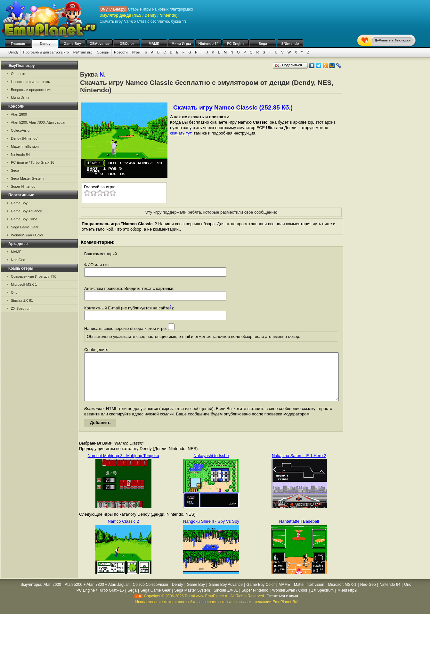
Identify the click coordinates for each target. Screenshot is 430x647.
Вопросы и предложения (31, 90)
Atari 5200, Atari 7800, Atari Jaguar (38, 122)
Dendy (45, 43)
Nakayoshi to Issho (211, 465)
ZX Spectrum (21, 308)
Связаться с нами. (282, 605)
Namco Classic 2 (123, 530)
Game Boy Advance (26, 211)
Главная (18, 43)
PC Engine (235, 43)
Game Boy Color (24, 219)
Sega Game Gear (24, 227)
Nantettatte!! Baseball (299, 530)
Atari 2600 (19, 114)
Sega (263, 43)
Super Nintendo (23, 186)
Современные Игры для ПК (33, 276)
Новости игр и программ (31, 82)
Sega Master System (27, 178)
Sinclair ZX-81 (22, 300)
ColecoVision (21, 130)
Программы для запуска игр (46, 52)
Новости (121, 52)
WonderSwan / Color (27, 235)
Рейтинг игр (83, 52)
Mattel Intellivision (25, 146)
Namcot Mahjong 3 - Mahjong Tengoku (123, 465)
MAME (154, 43)
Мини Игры (181, 43)
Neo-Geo (18, 260)
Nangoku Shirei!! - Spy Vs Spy (211, 530)
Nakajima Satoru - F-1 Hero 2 (299, 465)
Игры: (137, 52)
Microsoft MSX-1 (24, 284)
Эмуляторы (30, 594)
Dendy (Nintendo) (24, 138)
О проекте (19, 74)
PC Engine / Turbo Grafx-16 (32, 162)
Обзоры (103, 52)
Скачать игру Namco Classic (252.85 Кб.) (233, 107)
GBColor (126, 43)
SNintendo (290, 43)
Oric (14, 292)
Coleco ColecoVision (150, 594)
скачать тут (180, 133)
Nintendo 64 (209, 43)
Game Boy (72, 43)
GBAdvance (100, 43)
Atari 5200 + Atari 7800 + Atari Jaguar (97, 594)
